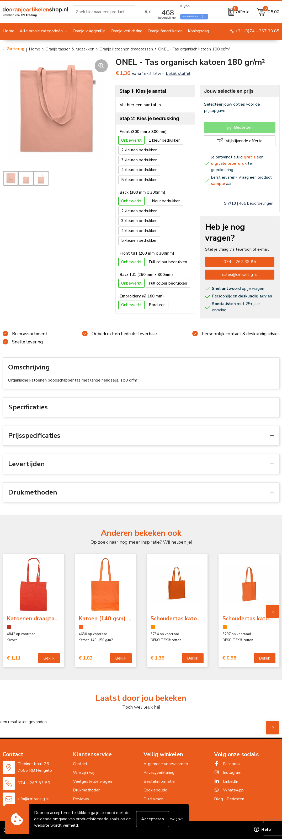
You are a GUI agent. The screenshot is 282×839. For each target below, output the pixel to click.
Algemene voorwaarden (165, 764)
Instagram (227, 772)
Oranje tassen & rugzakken (69, 49)
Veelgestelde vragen (92, 781)
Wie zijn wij (83, 772)
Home (34, 49)
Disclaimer (153, 799)
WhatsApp (229, 790)
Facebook (227, 764)
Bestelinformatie (159, 781)
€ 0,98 (229, 658)
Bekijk (49, 658)
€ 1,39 (157, 658)
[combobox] (109, 12)
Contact (80, 764)
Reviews (81, 799)
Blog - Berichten (229, 799)
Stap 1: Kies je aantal (143, 91)
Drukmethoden (86, 790)
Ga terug (15, 49)
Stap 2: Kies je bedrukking (149, 118)
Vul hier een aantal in (140, 105)
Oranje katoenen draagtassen (126, 49)
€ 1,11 (14, 658)
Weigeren (177, 819)
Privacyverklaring (158, 772)
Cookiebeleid (155, 790)
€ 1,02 (86, 658)
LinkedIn (226, 781)
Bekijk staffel (178, 73)
